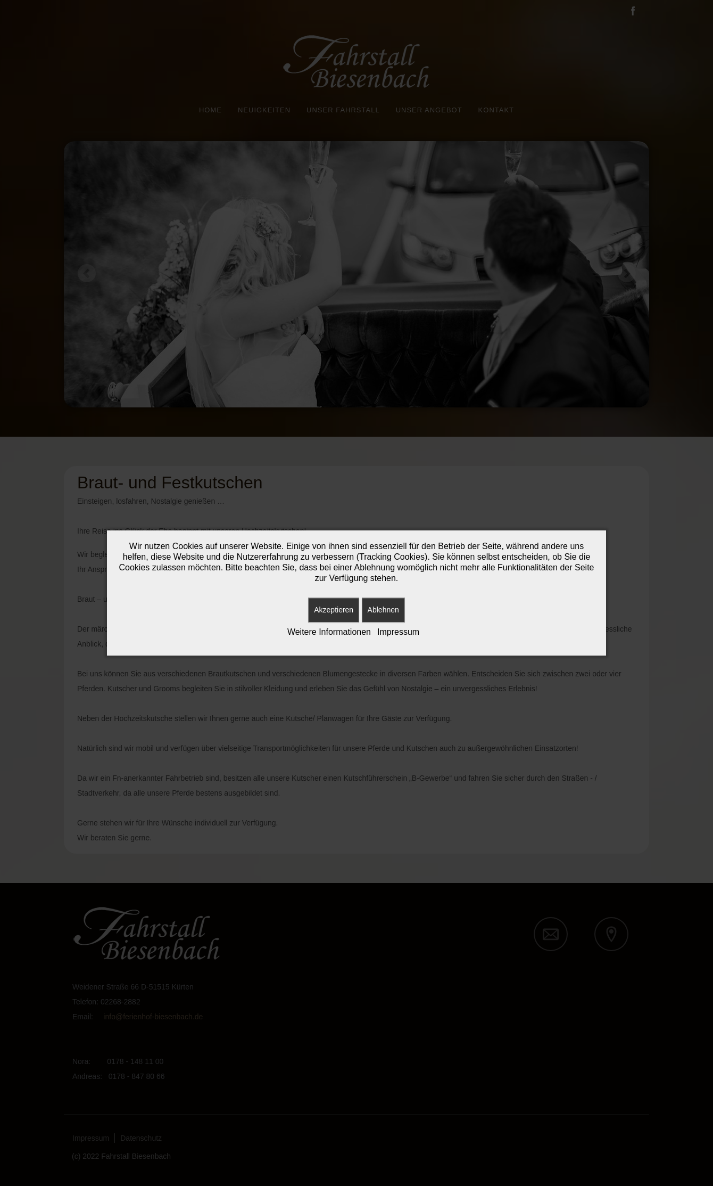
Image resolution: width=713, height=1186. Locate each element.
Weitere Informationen (329, 631)
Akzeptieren (333, 610)
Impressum (398, 631)
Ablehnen (383, 610)
